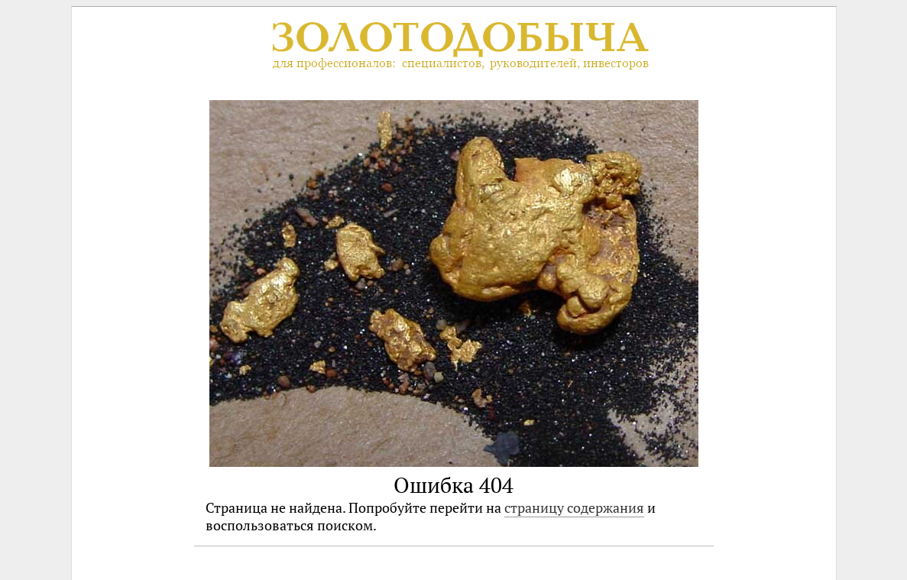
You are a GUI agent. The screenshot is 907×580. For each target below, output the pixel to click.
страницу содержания (574, 508)
